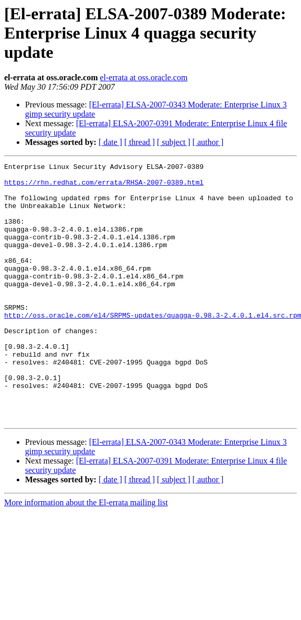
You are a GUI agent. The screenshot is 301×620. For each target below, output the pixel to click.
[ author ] (208, 142)
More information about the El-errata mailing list (86, 554)
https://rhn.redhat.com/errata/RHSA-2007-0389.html (103, 186)
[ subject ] (173, 142)
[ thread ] (139, 142)
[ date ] (110, 142)
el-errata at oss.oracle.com (143, 77)
